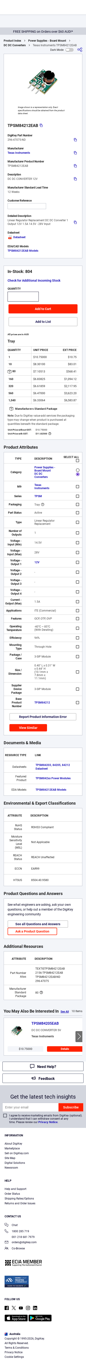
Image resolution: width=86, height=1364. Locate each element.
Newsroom (11, 1167)
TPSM (38, 496)
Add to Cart (43, 309)
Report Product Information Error (43, 717)
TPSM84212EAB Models (23, 250)
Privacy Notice (48, 1122)
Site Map (10, 1158)
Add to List (43, 321)
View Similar (28, 728)
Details (65, 1049)
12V (36, 562)
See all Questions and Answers (37, 924)
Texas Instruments (19, 152)
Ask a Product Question (32, 931)
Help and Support (15, 1189)
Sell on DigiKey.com (17, 1153)
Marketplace (12, 1148)
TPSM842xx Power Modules (53, 778)
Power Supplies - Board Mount (47, 40)
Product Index (12, 40)
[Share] (79, 50)
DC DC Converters (15, 45)
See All (65, 1011)
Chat (11, 1225)
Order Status (12, 1193)
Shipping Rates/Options (19, 1198)
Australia (12, 1334)
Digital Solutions (15, 1163)
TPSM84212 (42, 702)
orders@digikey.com (21, 1242)
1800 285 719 (17, 1231)
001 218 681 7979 (20, 1237)
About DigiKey (13, 1143)
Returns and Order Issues (20, 1203)
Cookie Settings (14, 1357)
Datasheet (16, 237)
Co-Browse (15, 1249)
